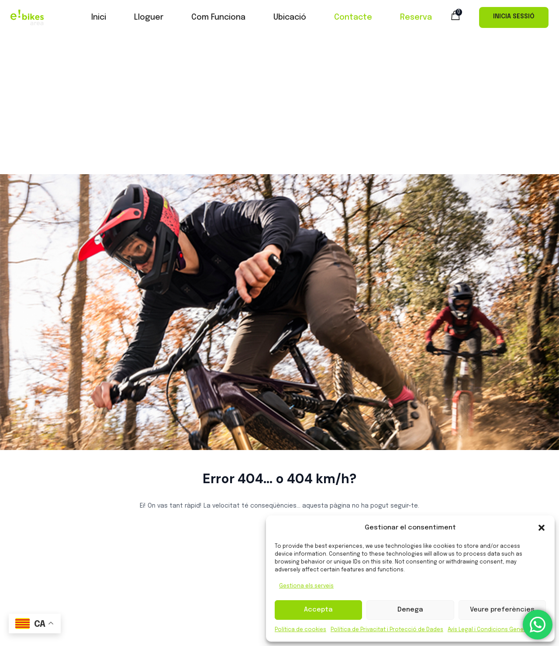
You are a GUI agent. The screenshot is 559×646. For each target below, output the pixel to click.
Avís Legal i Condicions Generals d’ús (497, 629)
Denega (410, 609)
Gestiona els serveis (306, 586)
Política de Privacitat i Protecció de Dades (387, 629)
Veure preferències (502, 609)
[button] (541, 527)
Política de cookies (300, 629)
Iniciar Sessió (514, 17)
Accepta (318, 609)
